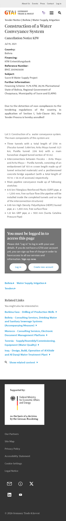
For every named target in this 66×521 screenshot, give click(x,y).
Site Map (9, 441)
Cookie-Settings (13, 463)
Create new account (43, 267)
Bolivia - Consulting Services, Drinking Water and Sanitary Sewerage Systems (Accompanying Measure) (31, 321)
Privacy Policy (12, 448)
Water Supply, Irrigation (31, 283)
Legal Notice (11, 471)
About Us (26, 3)
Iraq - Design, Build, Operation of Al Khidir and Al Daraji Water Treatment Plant (29, 352)
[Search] (59, 13)
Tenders (9, 288)
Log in (58, 3)
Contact (50, 3)
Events (35, 3)
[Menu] (51, 13)
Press (42, 3)
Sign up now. (28, 259)
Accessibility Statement (17, 456)
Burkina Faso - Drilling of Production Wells (30, 312)
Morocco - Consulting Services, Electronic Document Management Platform (29, 333)
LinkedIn (9, 495)
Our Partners (12, 434)
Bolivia (9, 283)
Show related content (22, 362)
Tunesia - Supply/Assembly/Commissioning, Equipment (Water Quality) (30, 343)
